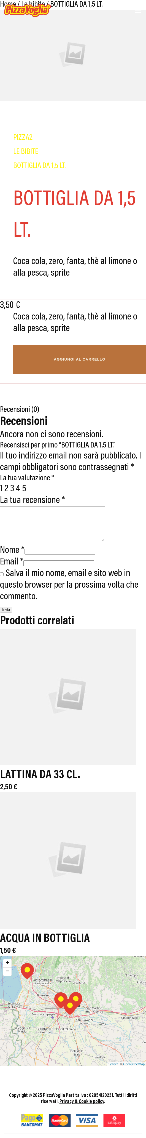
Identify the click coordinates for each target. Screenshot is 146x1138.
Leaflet (113, 1070)
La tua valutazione (27, 479)
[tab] (73, 410)
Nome (12, 557)
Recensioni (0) (19, 410)
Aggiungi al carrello (79, 359)
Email (11, 569)
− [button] (7, 978)
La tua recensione (32, 500)
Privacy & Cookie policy (82, 1108)
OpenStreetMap (134, 1070)
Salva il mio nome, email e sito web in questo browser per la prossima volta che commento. (69, 591)
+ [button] (7, 970)
